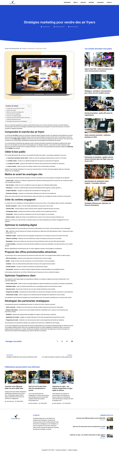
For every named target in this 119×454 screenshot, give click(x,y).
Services (83, 2)
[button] (57, 341)
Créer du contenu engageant (14, 114)
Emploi (76, 2)
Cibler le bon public (11, 110)
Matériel (91, 2)
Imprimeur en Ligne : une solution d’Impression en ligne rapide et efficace (62, 388)
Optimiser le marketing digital (14, 115)
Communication (74, 26)
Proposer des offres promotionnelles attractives (18, 117)
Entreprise (67, 2)
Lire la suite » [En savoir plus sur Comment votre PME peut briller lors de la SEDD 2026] (102, 419)
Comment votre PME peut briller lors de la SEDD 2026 (90, 418)
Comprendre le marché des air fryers (15, 108)
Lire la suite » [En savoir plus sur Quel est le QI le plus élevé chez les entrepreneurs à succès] (102, 428)
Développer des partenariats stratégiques (17, 121)
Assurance (100, 2)
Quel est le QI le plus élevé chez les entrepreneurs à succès (37, 388)
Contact (109, 2)
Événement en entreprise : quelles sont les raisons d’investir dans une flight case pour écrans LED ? (99, 159)
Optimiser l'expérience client (14, 119)
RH (112, 76)
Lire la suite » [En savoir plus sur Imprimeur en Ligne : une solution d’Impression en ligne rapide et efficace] (102, 438)
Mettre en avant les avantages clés (15, 112)
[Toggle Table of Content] (28, 106)
